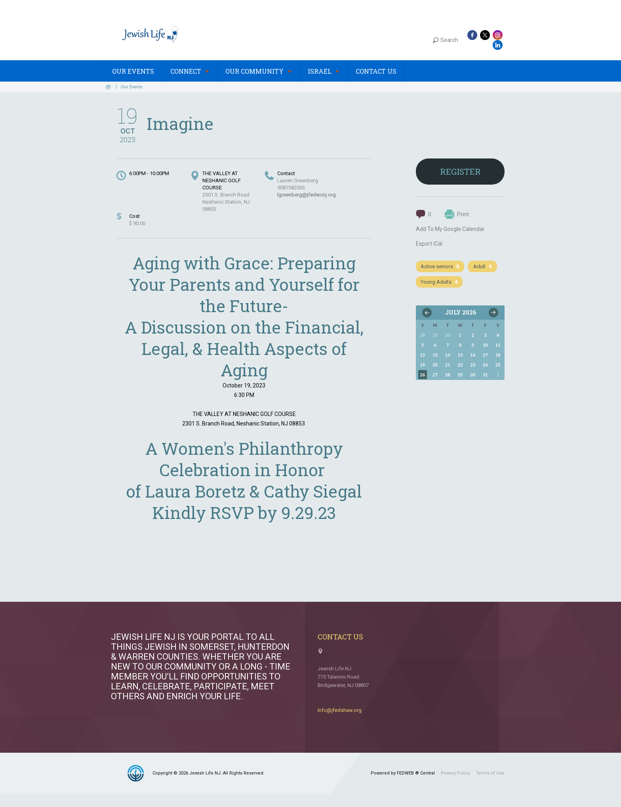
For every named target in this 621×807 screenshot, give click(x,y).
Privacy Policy (455, 773)
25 (498, 364)
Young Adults (439, 282)
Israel (323, 71)
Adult (482, 266)
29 (460, 374)
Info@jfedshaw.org (340, 710)
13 (435, 354)
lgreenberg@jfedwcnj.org (306, 195)
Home (108, 87)
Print (457, 214)
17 (485, 354)
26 (422, 374)
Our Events (133, 71)
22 (460, 364)
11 (498, 344)
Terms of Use (490, 773)
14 (447, 354)
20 (435, 364)
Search (445, 40)
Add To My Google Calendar (450, 229)
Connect (189, 71)
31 (485, 374)
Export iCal (429, 243)
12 (422, 354)
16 (472, 354)
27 (435, 374)
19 (422, 364)
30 (472, 374)
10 (485, 344)
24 (485, 364)
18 (498, 354)
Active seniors (440, 266)
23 (472, 364)
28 (447, 374)
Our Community (258, 71)
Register (460, 171)
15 (460, 354)
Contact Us (376, 71)
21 (447, 364)
